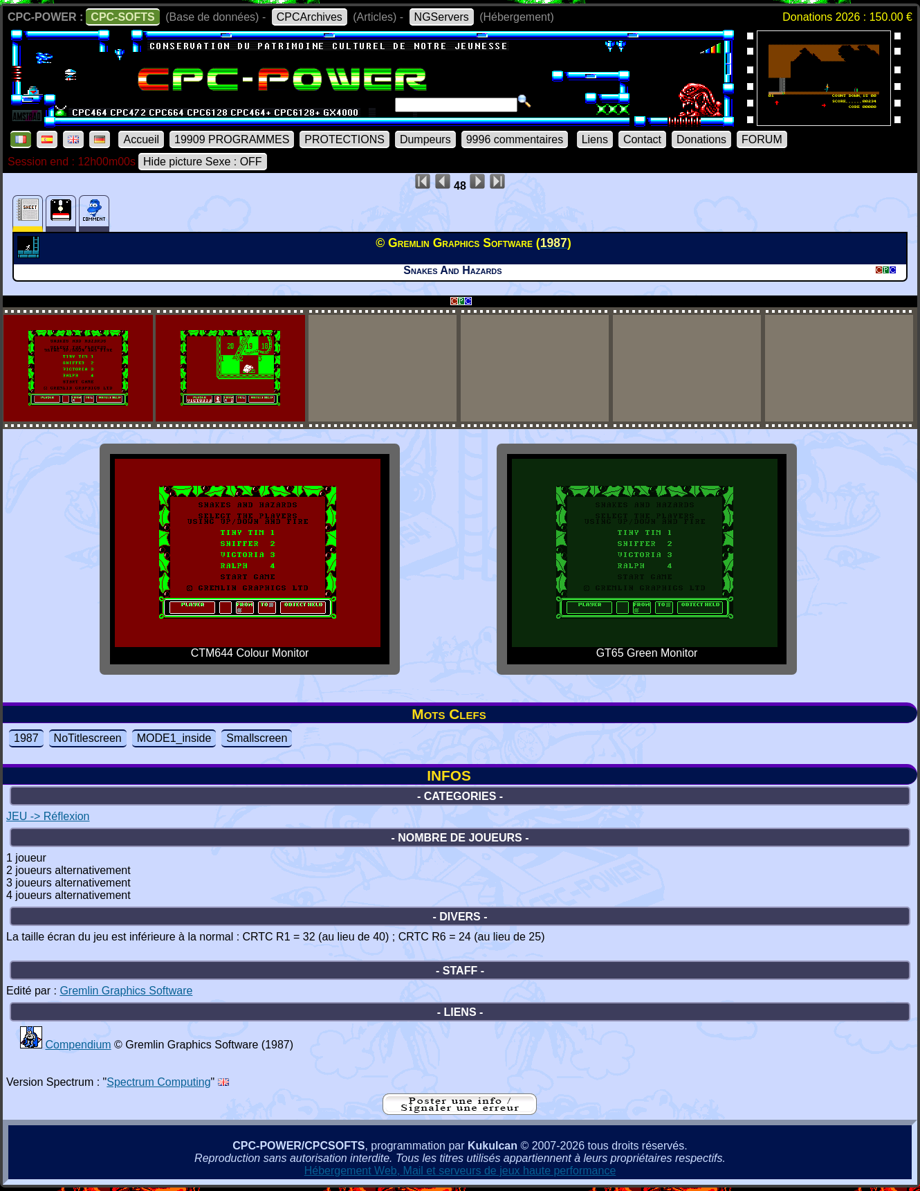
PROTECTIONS (344, 139)
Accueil (141, 139)
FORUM (762, 139)
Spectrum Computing (158, 1082)
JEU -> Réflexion (48, 816)
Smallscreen (256, 738)
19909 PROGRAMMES (231, 139)
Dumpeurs (425, 139)
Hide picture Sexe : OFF (202, 161)
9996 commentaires (515, 139)
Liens (595, 139)
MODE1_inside (174, 738)
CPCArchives (309, 17)
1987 (26, 738)
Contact (642, 139)
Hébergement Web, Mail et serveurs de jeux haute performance (460, 1170)
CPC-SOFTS (122, 17)
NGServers (441, 17)
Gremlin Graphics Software (125, 991)
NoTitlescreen (88, 738)
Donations (701, 139)
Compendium (78, 1045)
